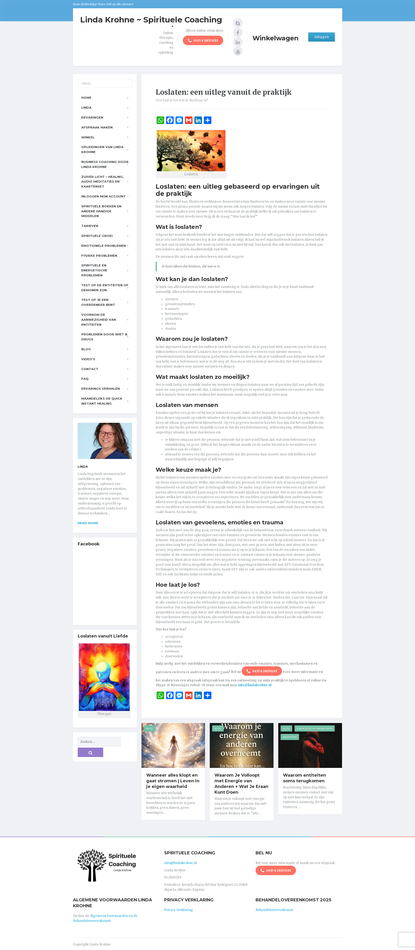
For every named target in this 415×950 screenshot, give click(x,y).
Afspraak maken (97, 127)
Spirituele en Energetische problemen (94, 270)
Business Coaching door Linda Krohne (104, 164)
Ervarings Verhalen (100, 388)
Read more (88, 523)
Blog (149, 728)
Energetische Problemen (314, 728)
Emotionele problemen (103, 246)
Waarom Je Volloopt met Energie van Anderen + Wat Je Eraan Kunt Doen (241, 784)
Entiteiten (290, 737)
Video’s (88, 359)
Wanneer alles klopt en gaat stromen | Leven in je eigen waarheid (172, 781)
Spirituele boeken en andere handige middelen (101, 211)
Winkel (87, 137)
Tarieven (89, 226)
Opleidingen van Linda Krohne (102, 149)
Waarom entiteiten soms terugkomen (304, 778)
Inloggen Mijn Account (103, 196)
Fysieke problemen (99, 255)
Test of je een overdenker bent (98, 302)
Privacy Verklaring (178, 908)
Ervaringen (92, 117)
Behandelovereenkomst (274, 908)
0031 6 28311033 (203, 41)
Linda (86, 107)
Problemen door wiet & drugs (104, 336)
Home (86, 97)
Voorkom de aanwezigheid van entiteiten (98, 319)
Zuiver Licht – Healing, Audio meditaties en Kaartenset (102, 181)
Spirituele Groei (97, 236)
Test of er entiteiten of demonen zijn (104, 287)
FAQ (85, 379)
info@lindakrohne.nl (254, 685)
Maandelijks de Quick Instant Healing (101, 401)
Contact (89, 369)
